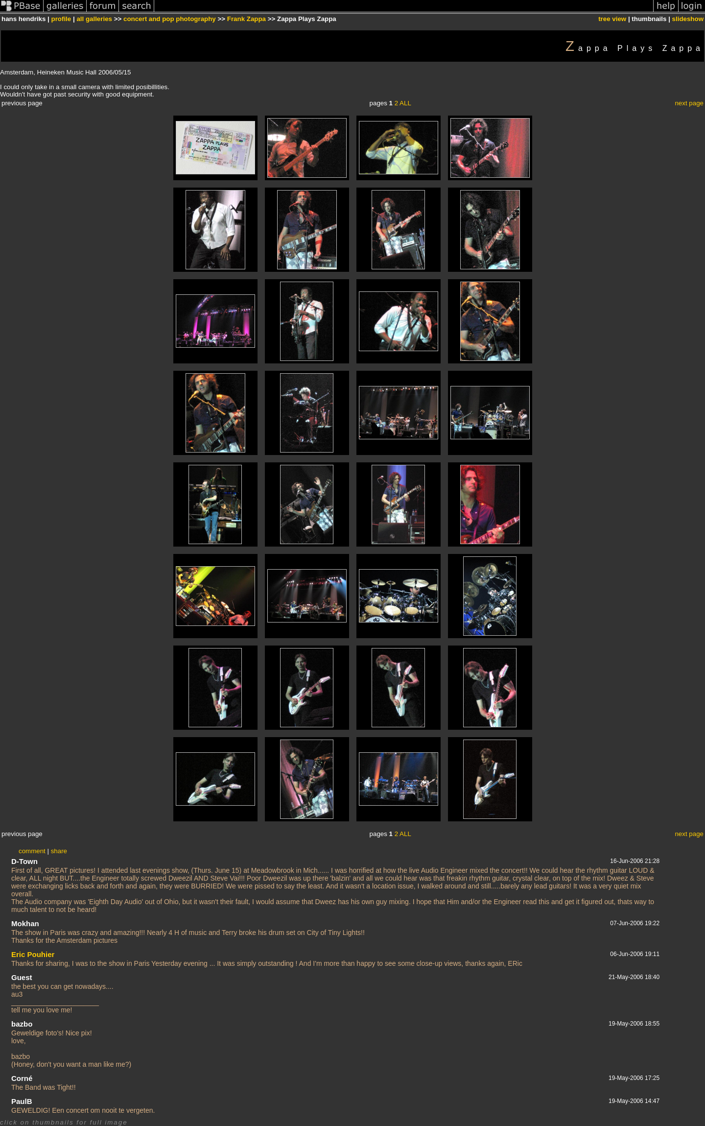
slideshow (688, 19)
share (59, 851)
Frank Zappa (246, 19)
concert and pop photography (169, 19)
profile (61, 19)
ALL (405, 103)
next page (689, 103)
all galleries (94, 19)
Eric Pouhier (32, 954)
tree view (612, 19)
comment (32, 851)
